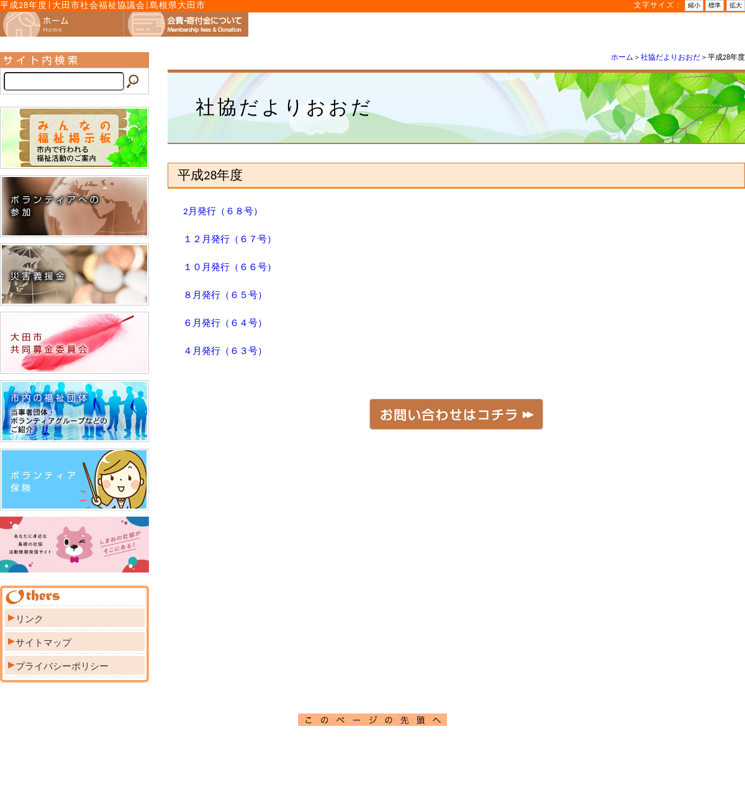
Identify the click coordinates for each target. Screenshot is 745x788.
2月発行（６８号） (223, 211)
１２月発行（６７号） (229, 239)
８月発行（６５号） (225, 295)
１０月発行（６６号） (229, 267)
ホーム (622, 57)
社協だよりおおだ (670, 57)
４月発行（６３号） (225, 350)
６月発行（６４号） (225, 322)
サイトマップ (43, 642)
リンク (29, 619)
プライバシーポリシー (62, 666)
